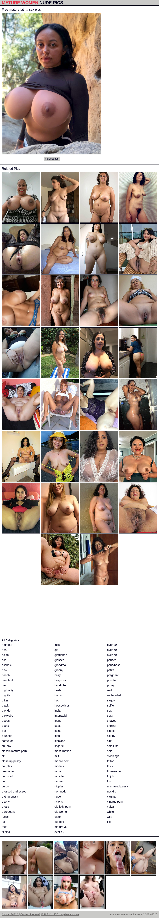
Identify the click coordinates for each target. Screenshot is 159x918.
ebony (6, 801)
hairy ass (60, 680)
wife (109, 816)
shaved (111, 720)
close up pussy (11, 761)
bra (4, 730)
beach (6, 675)
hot (56, 700)
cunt (4, 781)
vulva (110, 806)
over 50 (112, 644)
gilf (56, 649)
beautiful (7, 680)
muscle (59, 776)
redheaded (114, 695)
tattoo (110, 761)
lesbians (60, 740)
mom (58, 771)
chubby (6, 746)
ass (4, 660)
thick (110, 766)
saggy (111, 700)
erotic (5, 806)
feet (4, 826)
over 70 (112, 654)
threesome (114, 771)
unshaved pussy (117, 786)
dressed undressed (14, 791)
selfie (110, 705)
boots (5, 725)
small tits (112, 746)
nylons (59, 801)
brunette (7, 735)
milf (57, 756)
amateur (7, 644)
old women (61, 811)
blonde (6, 710)
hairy (58, 675)
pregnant (112, 675)
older (58, 816)
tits (109, 781)
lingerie (59, 746)
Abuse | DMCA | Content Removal (21, 914)
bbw (4, 670)
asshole (7, 665)
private (111, 680)
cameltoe (8, 740)
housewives (62, 705)
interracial (61, 715)
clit (3, 756)
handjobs (60, 685)
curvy (5, 786)
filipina (6, 831)
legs (57, 735)
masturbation (63, 751)
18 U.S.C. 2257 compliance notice (60, 914)
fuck (57, 644)
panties (111, 660)
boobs (6, 720)
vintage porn (115, 801)
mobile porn (62, 761)
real (109, 690)
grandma (60, 665)
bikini (5, 700)
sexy (110, 715)
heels (58, 690)
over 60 (112, 649)
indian (58, 710)
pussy (111, 685)
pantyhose (113, 665)
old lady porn (63, 806)
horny (58, 695)
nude (58, 796)
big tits (6, 695)
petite (110, 670)
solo (109, 751)
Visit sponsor (52, 158)
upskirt (111, 791)
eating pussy (10, 796)
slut (109, 740)
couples (7, 766)
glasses (59, 660)
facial (5, 816)
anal (4, 649)
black (5, 705)
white (110, 811)
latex (58, 725)
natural (59, 781)
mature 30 (61, 826)
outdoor (59, 821)
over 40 (59, 831)
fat (3, 821)
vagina (111, 796)
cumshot (7, 776)
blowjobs (7, 715)
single (111, 730)
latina (58, 730)
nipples (59, 786)
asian (5, 654)
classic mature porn (14, 751)
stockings (113, 756)
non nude (61, 791)
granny (59, 670)
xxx (109, 821)
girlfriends (61, 654)
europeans (9, 811)
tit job (110, 776)
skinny (111, 735)
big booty (8, 690)
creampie (8, 771)
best (4, 685)
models (59, 766)
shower (111, 725)
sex (109, 710)
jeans (58, 720)
